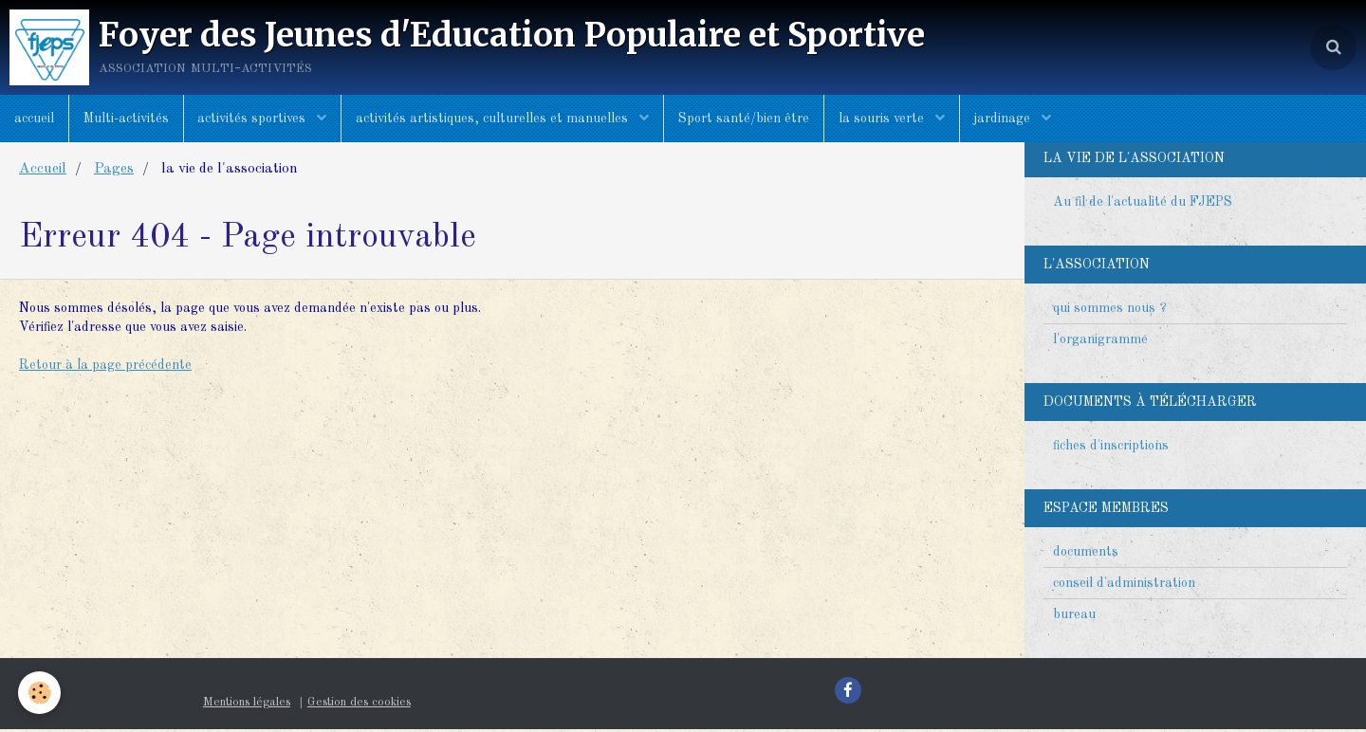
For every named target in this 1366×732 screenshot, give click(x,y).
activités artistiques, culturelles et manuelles (495, 118)
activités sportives (254, 118)
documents (1085, 554)
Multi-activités (126, 118)
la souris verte (884, 118)
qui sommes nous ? (1110, 311)
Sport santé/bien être (744, 118)
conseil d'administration (1124, 586)
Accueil (42, 171)
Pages (114, 171)
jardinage (1005, 118)
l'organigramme (1100, 342)
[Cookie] (40, 692)
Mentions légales (246, 705)
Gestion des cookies (359, 705)
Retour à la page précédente (105, 368)
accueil (34, 118)
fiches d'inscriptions (1111, 448)
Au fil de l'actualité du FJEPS (1142, 204)
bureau (1074, 617)
